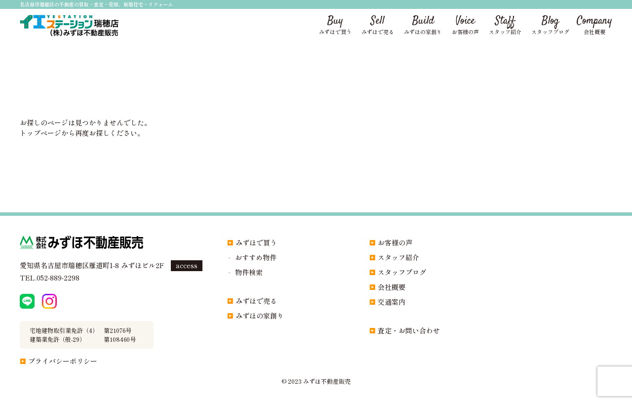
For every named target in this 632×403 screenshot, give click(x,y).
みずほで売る (256, 301)
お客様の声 (395, 242)
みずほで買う (256, 242)
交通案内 (391, 302)
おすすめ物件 (255, 257)
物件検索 (249, 272)
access (187, 265)
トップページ (40, 133)
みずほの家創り (260, 316)
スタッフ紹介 (398, 257)
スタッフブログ (402, 272)
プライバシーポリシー (62, 361)
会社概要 (391, 287)
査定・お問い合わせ (409, 330)
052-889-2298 (58, 277)
